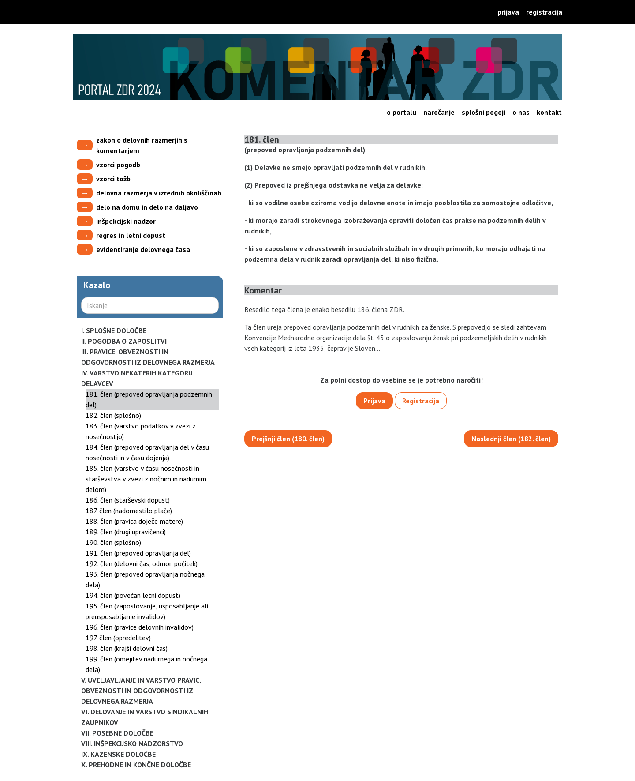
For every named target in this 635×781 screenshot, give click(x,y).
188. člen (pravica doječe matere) (134, 521)
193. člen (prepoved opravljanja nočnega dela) (145, 579)
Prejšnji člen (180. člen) (288, 438)
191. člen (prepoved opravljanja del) (138, 552)
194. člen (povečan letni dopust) (133, 595)
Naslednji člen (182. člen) (511, 438)
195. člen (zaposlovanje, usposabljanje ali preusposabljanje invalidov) (147, 611)
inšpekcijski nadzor (126, 221)
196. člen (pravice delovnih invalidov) (140, 627)
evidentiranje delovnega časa (143, 249)
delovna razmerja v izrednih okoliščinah (158, 192)
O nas (521, 112)
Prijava (508, 12)
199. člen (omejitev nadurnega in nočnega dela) (146, 664)
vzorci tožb (113, 178)
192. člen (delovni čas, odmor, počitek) (142, 563)
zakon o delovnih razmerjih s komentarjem (141, 145)
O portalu (401, 112)
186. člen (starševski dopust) (128, 500)
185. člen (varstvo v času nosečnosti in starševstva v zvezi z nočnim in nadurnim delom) (146, 479)
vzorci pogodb (118, 164)
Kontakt (549, 112)
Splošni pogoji (483, 112)
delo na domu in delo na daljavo (147, 207)
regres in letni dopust (130, 235)
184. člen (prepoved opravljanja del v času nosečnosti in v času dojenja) (147, 452)
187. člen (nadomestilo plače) (129, 510)
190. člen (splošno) (113, 542)
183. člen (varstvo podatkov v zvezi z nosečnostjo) (141, 431)
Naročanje (439, 112)
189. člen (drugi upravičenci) (126, 531)
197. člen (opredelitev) (118, 637)
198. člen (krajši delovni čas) (127, 648)
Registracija (544, 12)
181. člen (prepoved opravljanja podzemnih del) (149, 399)
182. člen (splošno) (113, 415)
